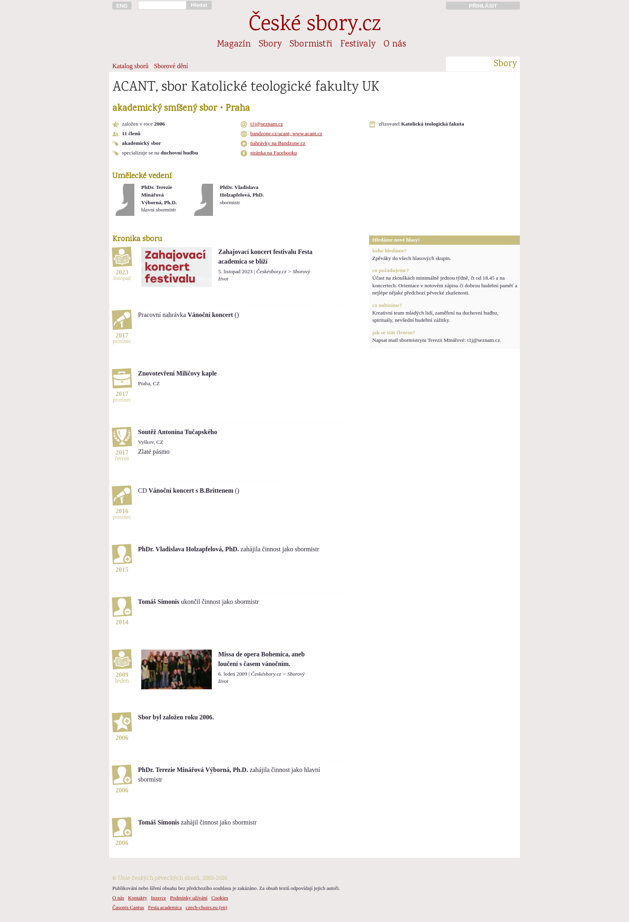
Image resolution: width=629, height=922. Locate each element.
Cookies (219, 898)
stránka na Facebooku (273, 153)
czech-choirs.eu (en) (206, 907)
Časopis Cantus (128, 907)
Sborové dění (171, 66)
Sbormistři (311, 44)
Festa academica (165, 907)
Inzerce (158, 898)
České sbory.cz (315, 25)
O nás (394, 44)
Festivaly (357, 44)
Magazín (234, 44)
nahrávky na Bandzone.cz (277, 143)
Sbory (270, 44)
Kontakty (137, 898)
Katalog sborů (130, 66)
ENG (122, 6)
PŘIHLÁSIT (483, 6)
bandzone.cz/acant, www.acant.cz (286, 133)
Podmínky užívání (188, 898)
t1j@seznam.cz (266, 124)
